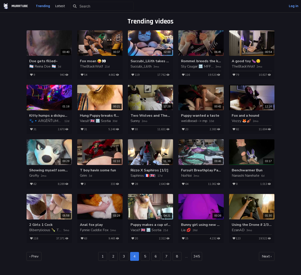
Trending (43, 6)
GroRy (34, 175)
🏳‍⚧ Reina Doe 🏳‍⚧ (42, 66)
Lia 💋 (186, 230)
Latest (60, 6)
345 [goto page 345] (196, 256)
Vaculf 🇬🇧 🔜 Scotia (95, 120)
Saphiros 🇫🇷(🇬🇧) (143, 175)
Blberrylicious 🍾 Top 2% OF (52, 230)
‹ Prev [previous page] (34, 256)
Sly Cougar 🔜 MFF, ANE (200, 66)
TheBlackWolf (91, 66)
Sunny (135, 120)
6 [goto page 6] (156, 256)
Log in (293, 6)
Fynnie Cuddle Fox (94, 230)
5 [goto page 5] (145, 256)
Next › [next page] (267, 256)
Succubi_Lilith (141, 66)
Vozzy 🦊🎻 (241, 120)
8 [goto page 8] (177, 256)
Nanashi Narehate (245, 175)
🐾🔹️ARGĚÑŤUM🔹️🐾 (48, 120)
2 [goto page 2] (113, 256)
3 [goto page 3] (124, 256)
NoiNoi (186, 175)
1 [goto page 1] (103, 256)
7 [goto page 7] (166, 256)
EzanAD (238, 230)
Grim (83, 175)
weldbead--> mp (194, 120)
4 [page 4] (134, 256)
